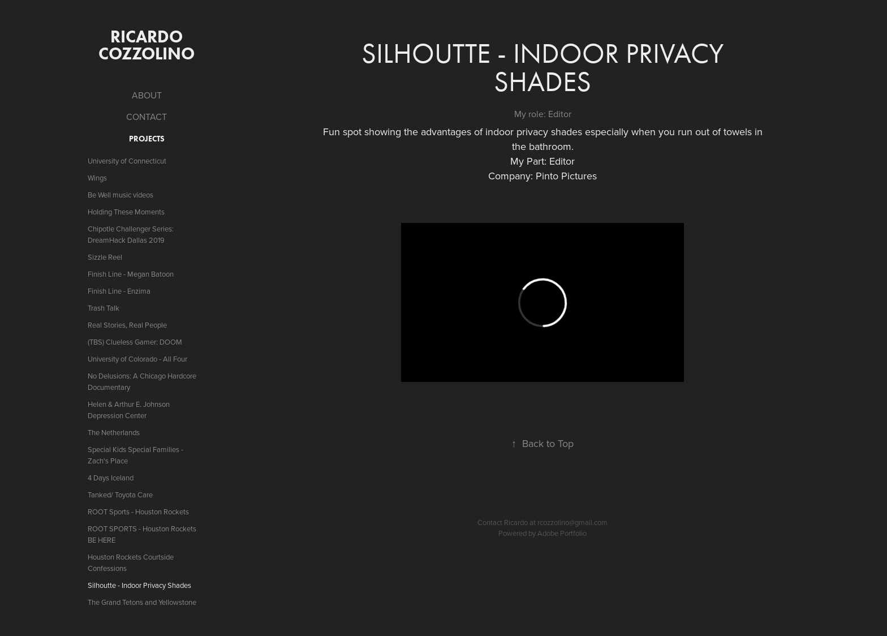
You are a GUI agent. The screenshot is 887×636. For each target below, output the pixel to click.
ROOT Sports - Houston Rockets (138, 511)
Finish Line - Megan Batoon (131, 274)
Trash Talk (103, 308)
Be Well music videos (120, 195)
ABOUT (147, 95)
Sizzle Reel (105, 257)
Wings (97, 178)
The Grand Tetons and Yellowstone (142, 602)
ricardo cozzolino (146, 45)
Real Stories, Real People (127, 325)
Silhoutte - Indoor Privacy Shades (139, 585)
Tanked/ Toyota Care (120, 494)
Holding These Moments (126, 212)
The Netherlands (114, 432)
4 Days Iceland (111, 477)
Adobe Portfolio (562, 533)
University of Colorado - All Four (137, 359)
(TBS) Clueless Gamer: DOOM (135, 342)
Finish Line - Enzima (119, 291)
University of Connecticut (127, 161)
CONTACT (146, 116)
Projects (147, 139)
